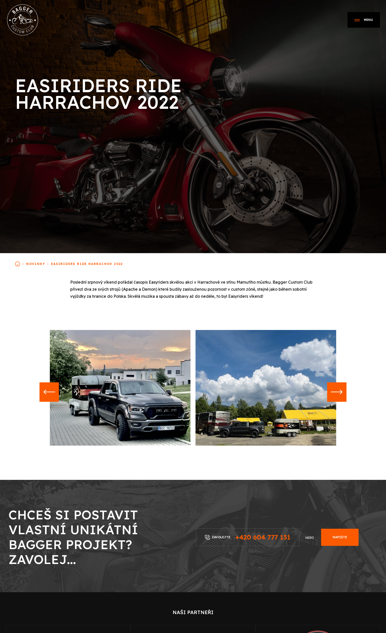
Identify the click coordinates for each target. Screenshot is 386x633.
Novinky (35, 264)
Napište (340, 537)
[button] (50, 392)
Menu (364, 20)
